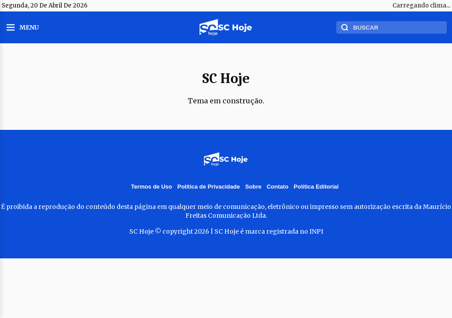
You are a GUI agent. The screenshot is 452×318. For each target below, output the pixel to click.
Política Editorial (316, 186)
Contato (277, 186)
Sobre (253, 186)
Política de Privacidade (208, 186)
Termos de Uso (151, 186)
